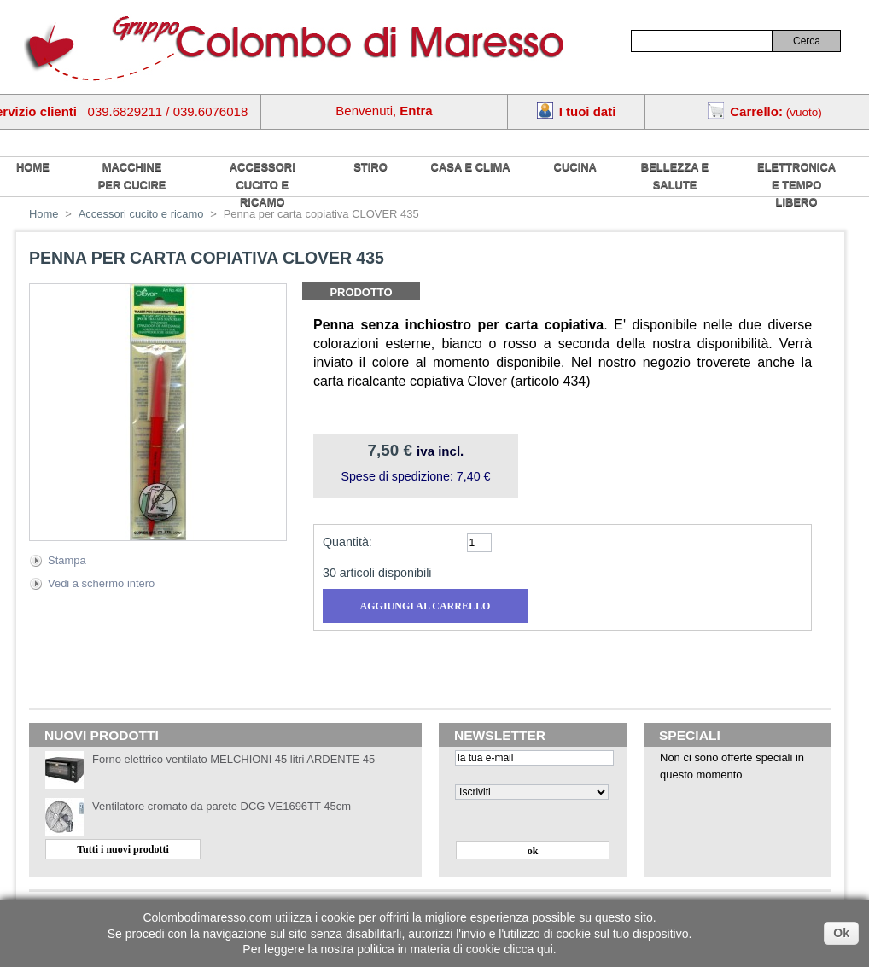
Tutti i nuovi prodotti (123, 849)
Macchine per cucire (132, 175)
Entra (416, 110)
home (33, 166)
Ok (841, 933)
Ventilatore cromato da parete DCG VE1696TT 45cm (221, 806)
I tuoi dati (587, 111)
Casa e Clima (470, 166)
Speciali (689, 735)
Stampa (67, 560)
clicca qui (528, 949)
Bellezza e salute (675, 175)
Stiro (370, 166)
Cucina (575, 166)
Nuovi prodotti (101, 735)
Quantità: (347, 542)
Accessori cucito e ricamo (262, 184)
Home (44, 213)
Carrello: (756, 111)
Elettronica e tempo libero (796, 184)
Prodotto (361, 292)
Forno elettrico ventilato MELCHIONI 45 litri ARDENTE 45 (233, 759)
